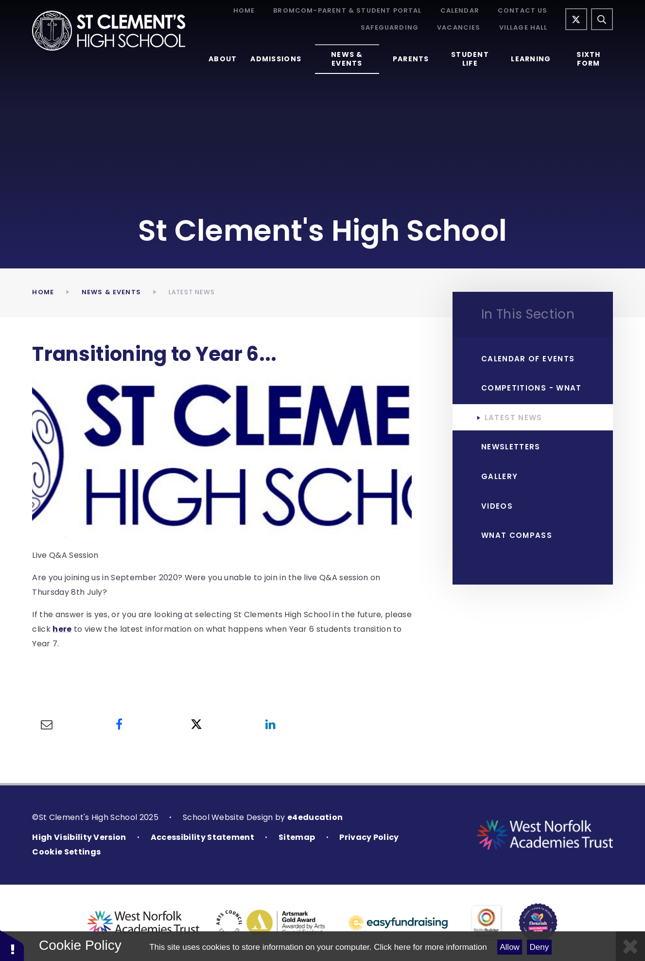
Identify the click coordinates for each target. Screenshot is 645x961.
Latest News (192, 292)
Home (244, 11)
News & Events (111, 292)
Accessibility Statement (202, 837)
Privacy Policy (369, 837)
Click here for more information (430, 947)
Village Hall (523, 28)
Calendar (459, 11)
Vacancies (459, 28)
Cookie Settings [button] (66, 851)
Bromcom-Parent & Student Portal (347, 11)
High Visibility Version (79, 837)
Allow (510, 947)
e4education (315, 817)
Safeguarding (389, 28)
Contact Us (523, 11)
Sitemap (297, 837)
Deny (539, 947)
